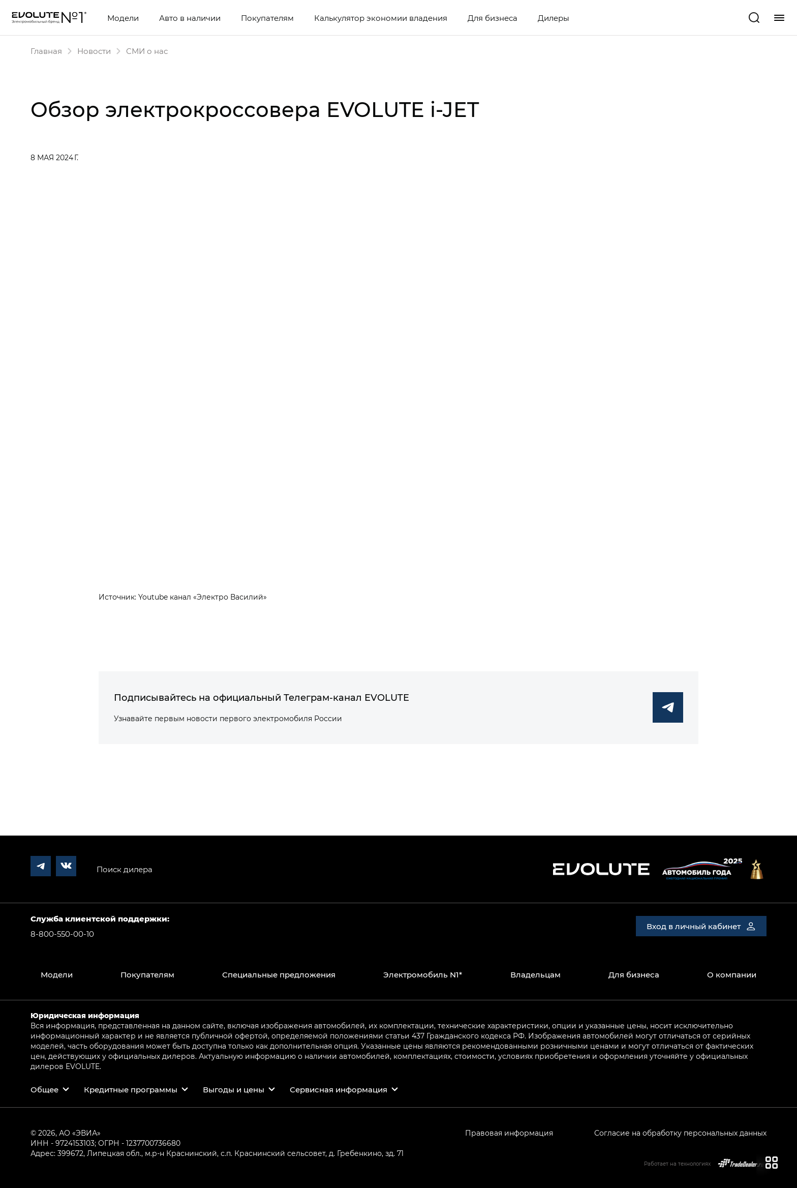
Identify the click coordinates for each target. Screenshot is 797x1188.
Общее (44, 1089)
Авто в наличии (190, 18)
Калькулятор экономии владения (380, 18)
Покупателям (267, 18)
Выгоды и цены (233, 1089)
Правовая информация (509, 1133)
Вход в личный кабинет (701, 926)
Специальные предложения (278, 974)
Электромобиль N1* (422, 974)
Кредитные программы (130, 1089)
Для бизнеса (492, 18)
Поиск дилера (124, 869)
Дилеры (553, 18)
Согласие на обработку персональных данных (680, 1133)
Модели (123, 18)
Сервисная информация (338, 1089)
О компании (731, 974)
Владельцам (535, 974)
